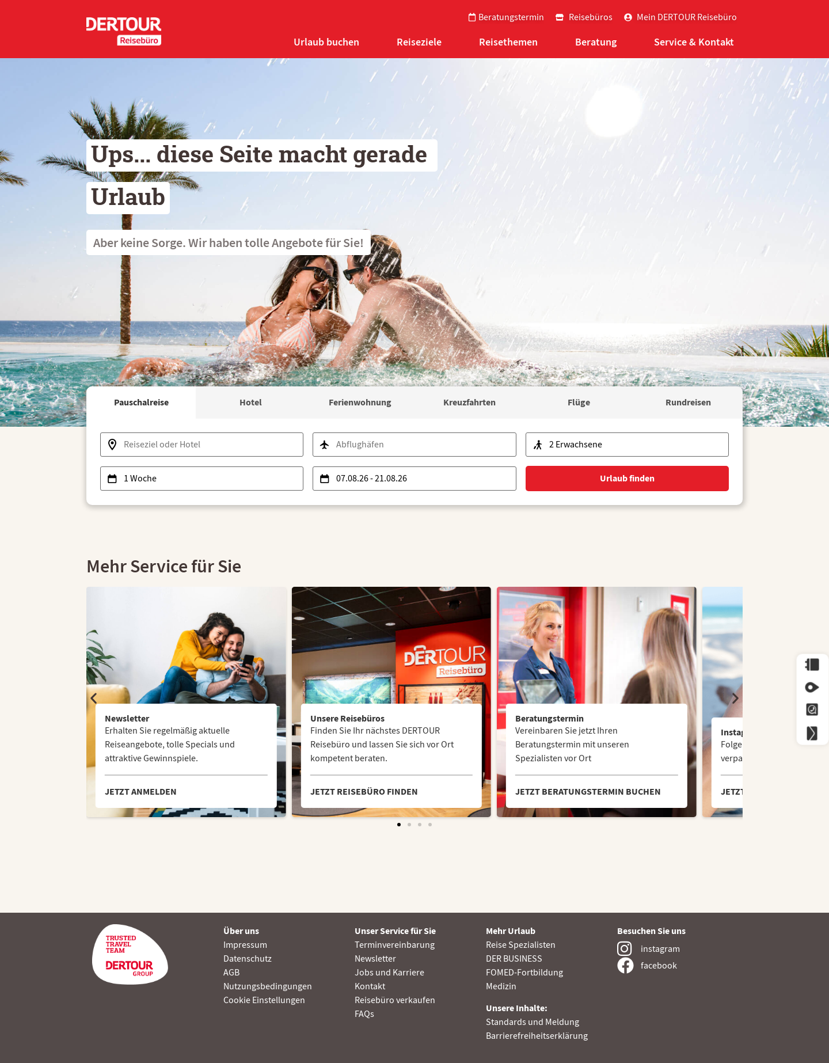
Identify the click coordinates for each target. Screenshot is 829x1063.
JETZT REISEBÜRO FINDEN (364, 791)
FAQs (364, 1014)
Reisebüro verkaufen (395, 1000)
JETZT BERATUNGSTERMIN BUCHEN (588, 791)
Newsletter (375, 959)
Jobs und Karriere (389, 972)
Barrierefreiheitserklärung (537, 1036)
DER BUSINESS (514, 959)
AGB (231, 972)
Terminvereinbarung (395, 945)
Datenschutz (247, 959)
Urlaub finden (627, 478)
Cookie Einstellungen (264, 1000)
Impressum (245, 945)
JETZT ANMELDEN (141, 791)
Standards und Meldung (532, 1022)
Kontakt (370, 986)
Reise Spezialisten (521, 945)
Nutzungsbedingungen (267, 986)
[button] (93, 698)
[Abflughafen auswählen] (414, 444)
